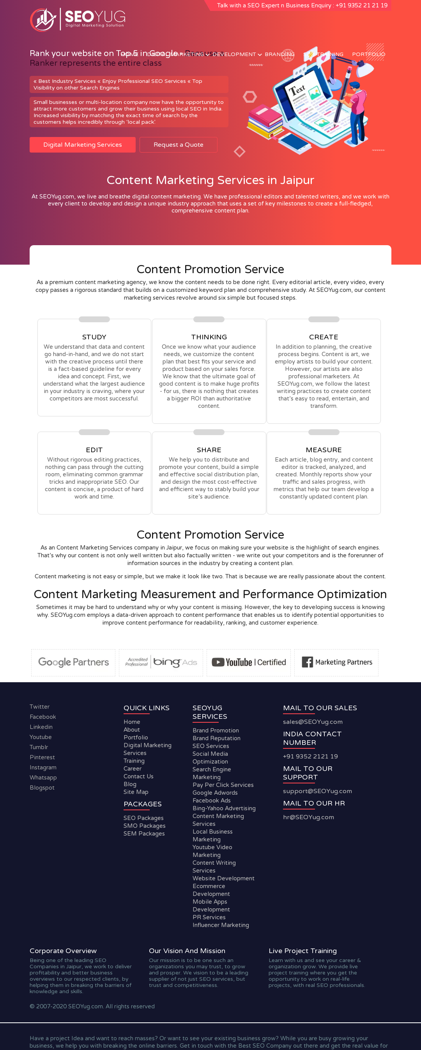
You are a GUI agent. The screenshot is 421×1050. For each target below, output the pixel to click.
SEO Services (211, 746)
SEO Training (323, 54)
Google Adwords (215, 792)
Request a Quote (178, 145)
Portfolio (369, 54)
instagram (43, 767)
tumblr (39, 747)
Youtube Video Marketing (212, 851)
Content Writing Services (214, 866)
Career (133, 768)
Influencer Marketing (221, 925)
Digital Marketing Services (82, 145)
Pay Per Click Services (223, 784)
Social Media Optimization (210, 757)
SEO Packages (144, 818)
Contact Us (139, 776)
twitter (40, 707)
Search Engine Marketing (212, 773)
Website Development (224, 878)
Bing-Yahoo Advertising (224, 808)
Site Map (136, 791)
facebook (43, 717)
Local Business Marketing (213, 835)
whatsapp (43, 777)
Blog (130, 784)
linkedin (41, 727)
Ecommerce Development (211, 890)
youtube (41, 737)
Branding (280, 54)
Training (134, 760)
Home (129, 54)
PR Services (209, 917)
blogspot (42, 788)
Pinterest (42, 757)
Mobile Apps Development (211, 905)
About (132, 729)
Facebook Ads (212, 800)
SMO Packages (145, 825)
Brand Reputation (217, 738)
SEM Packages (144, 833)
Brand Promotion (216, 730)
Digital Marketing (175, 54)
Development (234, 54)
